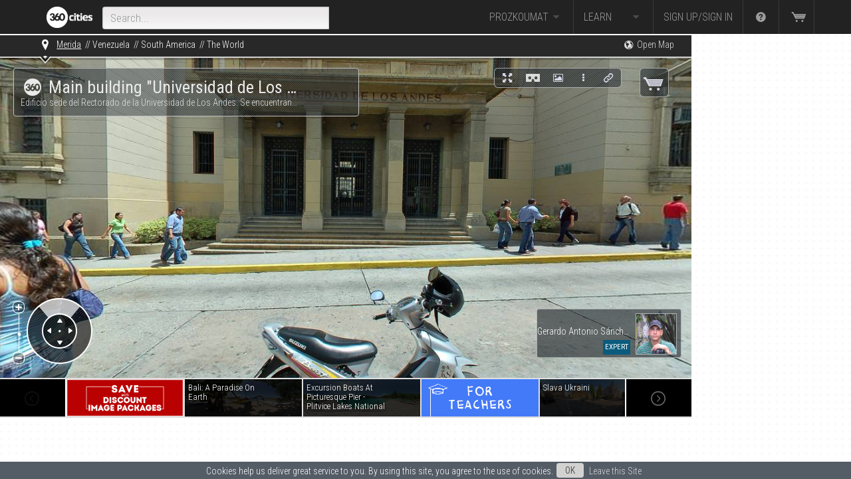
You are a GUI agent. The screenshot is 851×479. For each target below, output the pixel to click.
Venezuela (111, 44)
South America (168, 44)
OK (570, 470)
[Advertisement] (758, 234)
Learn (613, 17)
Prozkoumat (526, 17)
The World (225, 44)
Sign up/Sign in (698, 17)
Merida (69, 44)
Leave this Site (615, 471)
